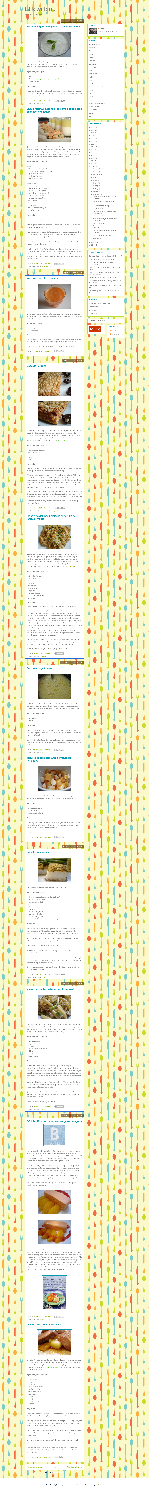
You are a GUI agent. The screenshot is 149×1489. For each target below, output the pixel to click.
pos (90, 93)
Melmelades (93, 74)
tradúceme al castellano (97, 320)
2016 (93, 147)
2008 (93, 242)
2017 (93, 144)
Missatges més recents (35, 1467)
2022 (93, 130)
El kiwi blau (40, 8)
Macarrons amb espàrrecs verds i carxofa (51, 989)
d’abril (95, 189)
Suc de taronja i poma (39, 668)
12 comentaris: (47, 1316)
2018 (93, 141)
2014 (93, 152)
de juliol (95, 180)
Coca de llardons (36, 366)
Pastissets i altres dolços (49, 511)
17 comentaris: (48, 974)
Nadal (91, 77)
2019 (93, 138)
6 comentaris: (48, 750)
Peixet (43, 266)
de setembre (97, 174)
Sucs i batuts (45, 103)
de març (96, 191)
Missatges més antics (74, 1467)
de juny (95, 183)
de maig (96, 186)
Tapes (43, 840)
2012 (93, 158)
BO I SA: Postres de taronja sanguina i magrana (54, 1121)
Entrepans (92, 61)
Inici (55, 1467)
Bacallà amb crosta (38, 852)
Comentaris (114, 334)
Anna (102, 28)
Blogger (100, 1485)
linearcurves (80, 1485)
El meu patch (93, 310)
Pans (90, 80)
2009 (93, 166)
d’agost (95, 177)
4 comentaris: (47, 1457)
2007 (93, 245)
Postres (59, 511)
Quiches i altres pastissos (97, 103)
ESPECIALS (93, 67)
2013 (93, 155)
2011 (93, 161)
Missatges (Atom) (59, 1472)
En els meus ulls (94, 307)
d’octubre (96, 172)
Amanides (92, 48)
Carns (43, 1460)
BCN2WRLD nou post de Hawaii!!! (100, 303)
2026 (93, 127)
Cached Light (93, 313)
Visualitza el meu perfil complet (108, 31)
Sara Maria (73, 566)
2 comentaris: (48, 263)
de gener (96, 238)
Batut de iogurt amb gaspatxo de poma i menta (54, 26)
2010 (93, 164)
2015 (93, 150)
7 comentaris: (48, 351)
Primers (48, 266)
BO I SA (44, 1319)
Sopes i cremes (94, 106)
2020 (93, 135)
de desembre (97, 169)
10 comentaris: (48, 101)
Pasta (43, 1109)
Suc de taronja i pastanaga (42, 278)
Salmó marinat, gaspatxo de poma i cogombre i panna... (104, 202)
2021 (93, 133)
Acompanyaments (95, 44)
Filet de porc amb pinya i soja (44, 1324)
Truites (91, 116)
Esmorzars (92, 64)
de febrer (96, 194)
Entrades (113, 331)
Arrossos (44, 656)
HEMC (91, 70)
